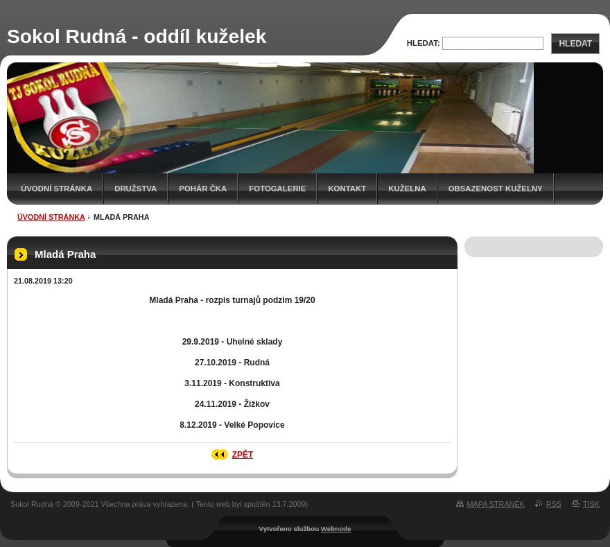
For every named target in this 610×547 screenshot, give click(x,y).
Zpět (243, 455)
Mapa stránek (496, 504)
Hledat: (423, 43)
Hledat (575, 44)
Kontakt (347, 188)
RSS (553, 504)
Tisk (591, 504)
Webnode (336, 528)
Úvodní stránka (56, 188)
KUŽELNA (407, 188)
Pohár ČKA (203, 188)
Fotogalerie (277, 188)
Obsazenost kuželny (495, 188)
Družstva (135, 188)
